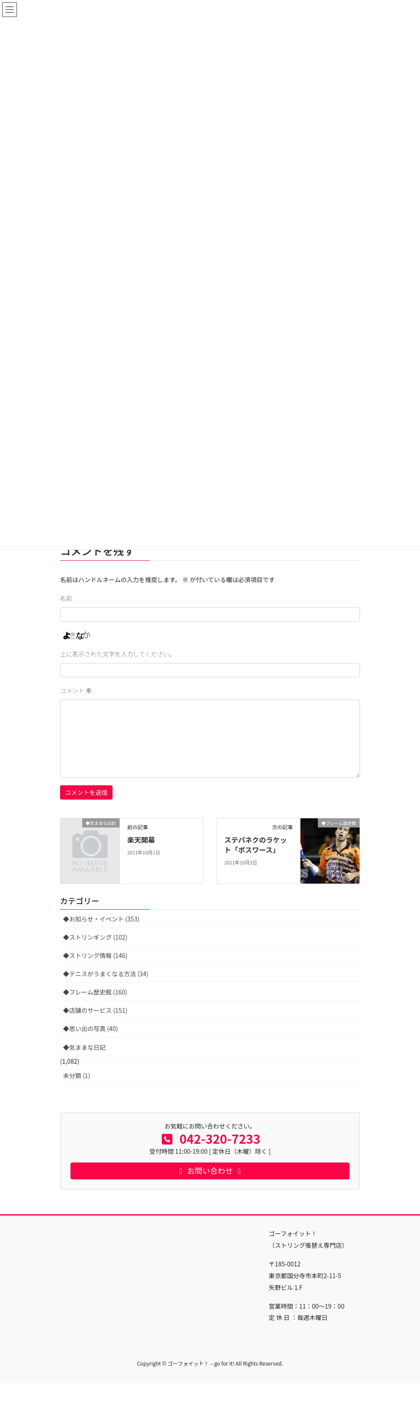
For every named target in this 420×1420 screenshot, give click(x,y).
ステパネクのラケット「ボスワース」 (255, 844)
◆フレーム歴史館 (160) (95, 992)
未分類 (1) (76, 1075)
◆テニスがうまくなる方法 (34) (105, 973)
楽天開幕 (141, 839)
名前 (66, 598)
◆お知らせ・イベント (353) (101, 918)
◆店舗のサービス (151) (95, 1010)
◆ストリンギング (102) (95, 937)
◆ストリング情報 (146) (95, 955)
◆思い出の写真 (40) (90, 1028)
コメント (76, 690)
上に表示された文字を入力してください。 (117, 654)
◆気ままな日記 (84, 1047)
